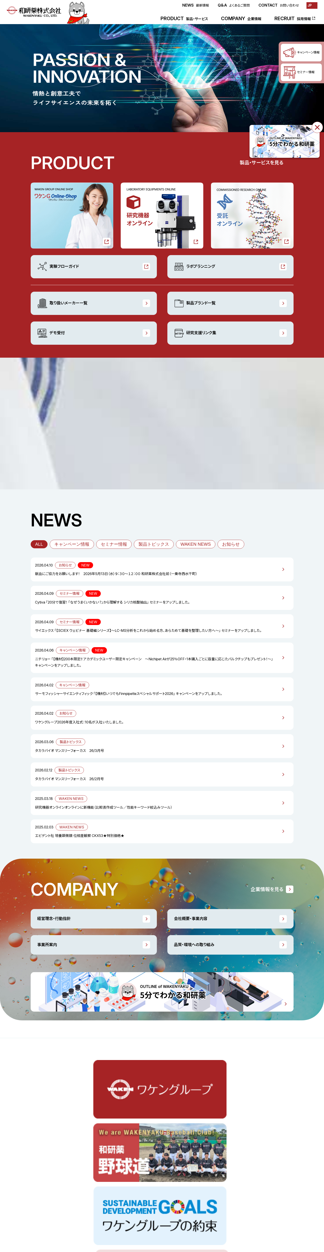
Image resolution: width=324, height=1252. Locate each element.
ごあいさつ (196, 1142)
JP (310, 5)
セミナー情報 (114, 544)
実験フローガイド (58, 267)
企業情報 (195, 1132)
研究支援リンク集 (195, 333)
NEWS (195, 5)
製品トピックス (153, 544)
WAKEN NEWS (196, 544)
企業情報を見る (267, 889)
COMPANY (241, 18)
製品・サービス (41, 1132)
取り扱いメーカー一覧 (62, 303)
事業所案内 (47, 944)
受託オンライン (41, 1161)
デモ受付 (51, 333)
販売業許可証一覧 (251, 1161)
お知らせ (231, 544)
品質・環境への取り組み (194, 944)
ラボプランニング (194, 267)
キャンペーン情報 (71, 544)
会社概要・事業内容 (190, 918)
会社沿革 (195, 1180)
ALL (39, 544)
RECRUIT (292, 18)
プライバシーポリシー (278, 1225)
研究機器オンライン (44, 1152)
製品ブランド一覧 (195, 303)
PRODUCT (184, 18)
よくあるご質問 (191, 1225)
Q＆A (234, 5)
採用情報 (73, 1199)
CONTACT (278, 5)
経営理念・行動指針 (54, 918)
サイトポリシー (245, 1225)
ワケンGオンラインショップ (49, 1142)
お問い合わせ (218, 1225)
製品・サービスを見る (261, 162)
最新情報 (37, 1199)
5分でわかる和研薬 (252, 1171)
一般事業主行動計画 (253, 1152)
